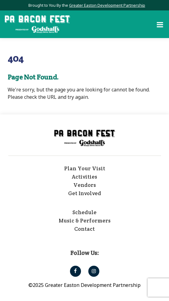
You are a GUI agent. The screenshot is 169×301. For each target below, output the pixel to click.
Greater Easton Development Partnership (107, 5)
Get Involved (84, 193)
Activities (84, 176)
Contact (84, 229)
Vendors (84, 185)
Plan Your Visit (84, 168)
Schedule (84, 212)
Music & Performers (85, 220)
